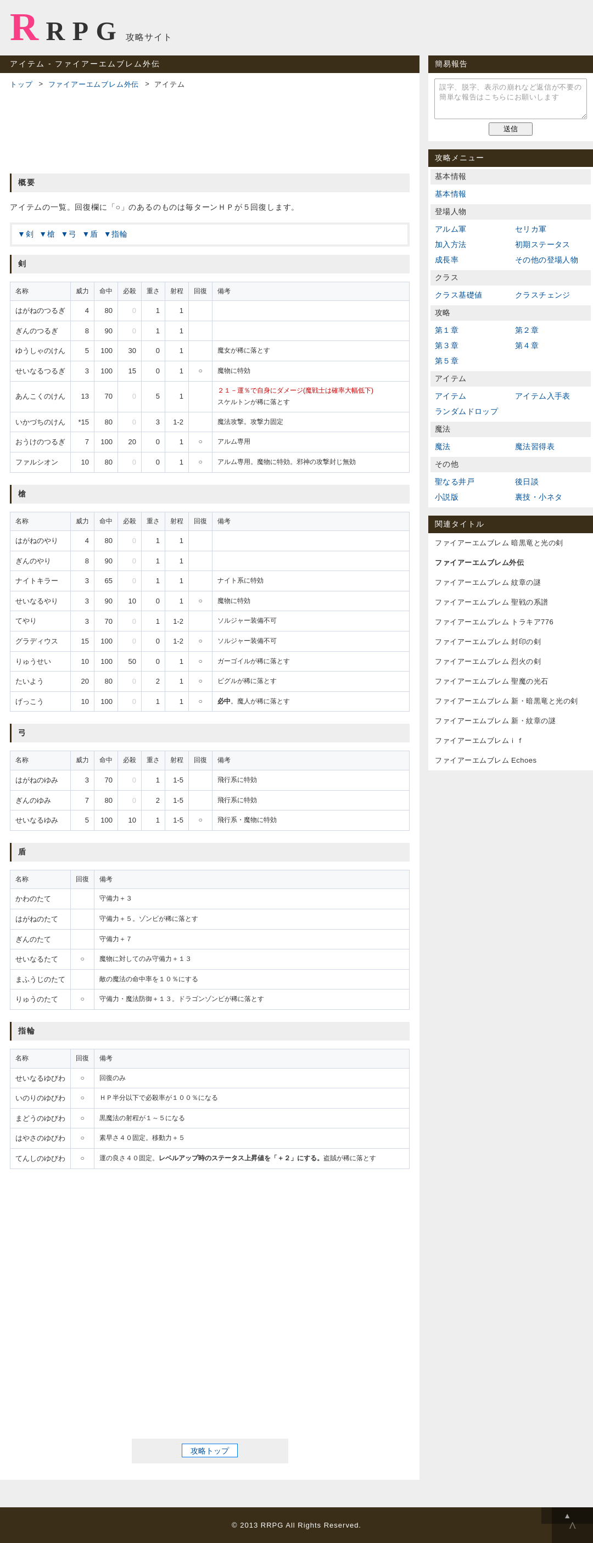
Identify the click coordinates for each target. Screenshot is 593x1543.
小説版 (446, 497)
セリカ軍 (531, 229)
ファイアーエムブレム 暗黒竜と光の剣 (499, 543)
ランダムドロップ (466, 411)
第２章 (527, 330)
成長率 (446, 259)
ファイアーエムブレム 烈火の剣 (488, 661)
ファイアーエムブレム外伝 (93, 84)
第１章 (446, 330)
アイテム (451, 396)
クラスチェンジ (542, 294)
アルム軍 (451, 229)
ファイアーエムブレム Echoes (485, 760)
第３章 (446, 345)
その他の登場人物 (546, 259)
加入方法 (451, 244)
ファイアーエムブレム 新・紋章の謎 (495, 721)
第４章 (527, 345)
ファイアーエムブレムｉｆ (479, 740)
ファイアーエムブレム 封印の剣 (488, 642)
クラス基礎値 (458, 294)
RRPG (67, 27)
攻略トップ (210, 1450)
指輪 (119, 234)
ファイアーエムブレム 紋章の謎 (488, 582)
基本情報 (451, 193)
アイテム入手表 (542, 396)
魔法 (443, 446)
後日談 (527, 481)
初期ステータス (542, 244)
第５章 (446, 360)
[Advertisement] (210, 129)
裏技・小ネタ (538, 497)
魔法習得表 (535, 446)
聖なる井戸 (454, 481)
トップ (21, 84)
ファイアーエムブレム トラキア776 (494, 622)
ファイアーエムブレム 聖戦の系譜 (492, 602)
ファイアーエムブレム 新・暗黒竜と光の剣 (506, 701)
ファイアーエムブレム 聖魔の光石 (492, 681)
